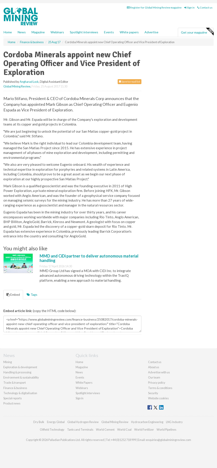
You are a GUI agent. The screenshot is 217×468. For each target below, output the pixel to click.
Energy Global (56, 422)
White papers (129, 32)
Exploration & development (20, 367)
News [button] (22, 32)
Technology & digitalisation (20, 393)
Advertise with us (159, 372)
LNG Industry (174, 422)
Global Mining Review (16, 86)
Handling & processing (17, 372)
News (79, 372)
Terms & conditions (160, 388)
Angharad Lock (29, 81)
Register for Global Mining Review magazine (154, 7)
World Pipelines (166, 429)
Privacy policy (156, 382)
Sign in (189, 7)
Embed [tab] (13, 294)
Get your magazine (197, 32)
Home (8, 32)
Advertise (151, 32)
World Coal (124, 429)
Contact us (205, 7)
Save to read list (129, 81)
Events (109, 32)
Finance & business (15, 388)
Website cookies (158, 398)
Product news (11, 403)
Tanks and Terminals (80, 429)
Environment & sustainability (21, 377)
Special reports (12, 398)
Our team (154, 377)
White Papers (84, 382)
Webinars (57, 32)
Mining (7, 362)
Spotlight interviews (84, 32)
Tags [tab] (32, 294)
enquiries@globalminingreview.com (168, 440)
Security (153, 393)
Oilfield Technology (52, 429)
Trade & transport (14, 382)
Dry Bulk (38, 422)
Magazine (38, 32)
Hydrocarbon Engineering (147, 422)
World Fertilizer (144, 429)
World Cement (105, 429)
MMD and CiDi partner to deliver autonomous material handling (89, 258)
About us (153, 367)
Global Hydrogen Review (83, 422)
